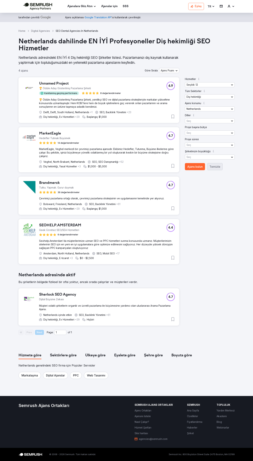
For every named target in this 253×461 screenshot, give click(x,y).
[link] (109, 6)
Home (21, 30)
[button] (211, 6)
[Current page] (60, 332)
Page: (50, 332)
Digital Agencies (40, 30)
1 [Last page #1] (71, 332)
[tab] (29, 355)
